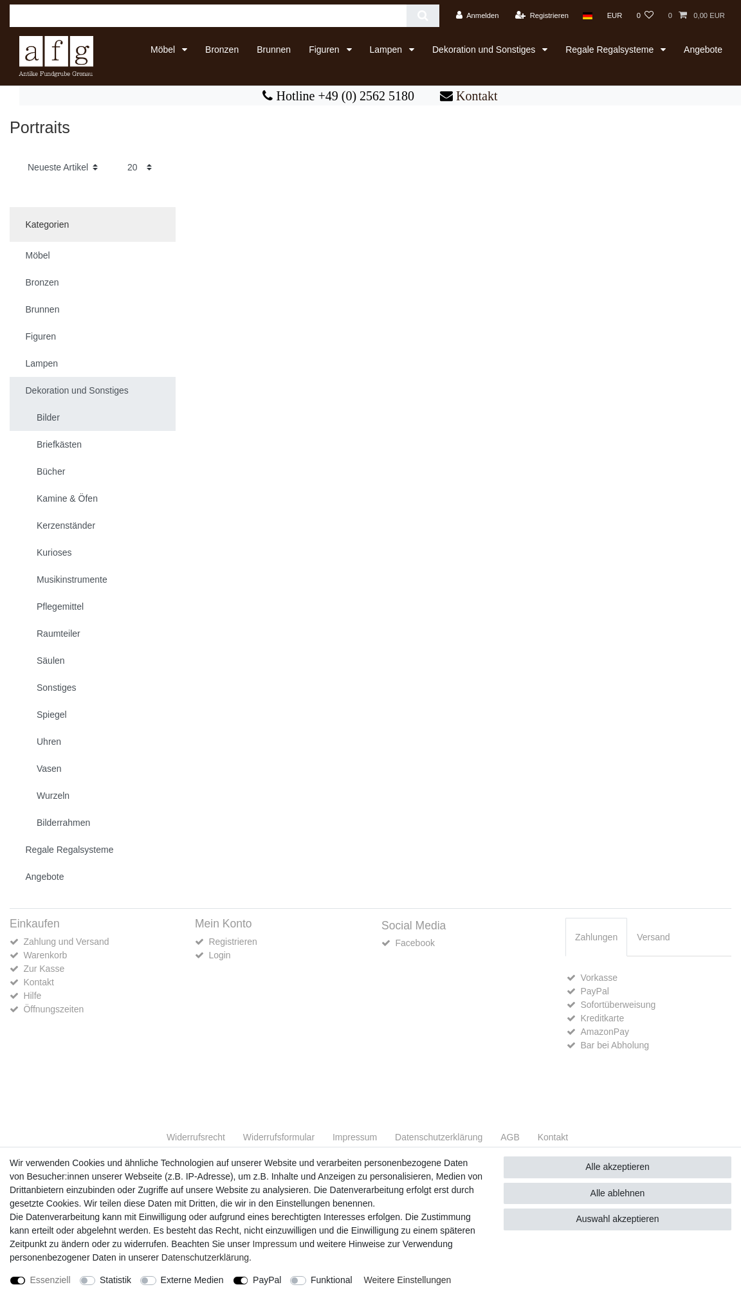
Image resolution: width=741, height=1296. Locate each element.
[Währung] (614, 16)
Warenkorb (45, 955)
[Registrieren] (542, 16)
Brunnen (274, 49)
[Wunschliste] (645, 16)
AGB (510, 1137)
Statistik (115, 1280)
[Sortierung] (63, 167)
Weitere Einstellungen (407, 1280)
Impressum (355, 1137)
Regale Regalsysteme (610, 49)
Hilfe (32, 995)
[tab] (596, 937)
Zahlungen (596, 937)
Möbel (164, 49)
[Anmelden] (477, 16)
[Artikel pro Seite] (139, 167)
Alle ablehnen (617, 1193)
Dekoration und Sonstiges (485, 49)
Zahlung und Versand (66, 941)
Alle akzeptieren (617, 1167)
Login (219, 955)
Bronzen (222, 49)
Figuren (325, 49)
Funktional (331, 1280)
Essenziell (50, 1280)
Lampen (387, 49)
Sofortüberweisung (617, 1004)
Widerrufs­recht (196, 1137)
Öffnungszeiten (53, 1009)
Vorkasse (599, 977)
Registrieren (232, 941)
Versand (653, 937)
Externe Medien (192, 1280)
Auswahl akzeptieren (617, 1219)
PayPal (594, 991)
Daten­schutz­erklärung (438, 1137)
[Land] (587, 16)
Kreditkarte (602, 1018)
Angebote (703, 49)
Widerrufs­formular (279, 1137)
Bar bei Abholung (614, 1045)
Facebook (414, 943)
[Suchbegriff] (208, 16)
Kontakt (475, 95)
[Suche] (423, 16)
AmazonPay (604, 1032)
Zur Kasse (43, 968)
